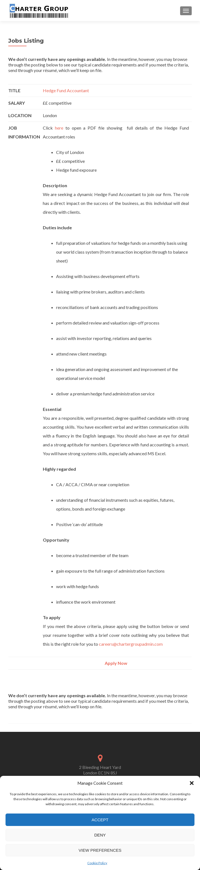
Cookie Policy (97, 863)
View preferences (99, 850)
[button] (191, 783)
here (60, 127)
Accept (100, 819)
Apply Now (116, 663)
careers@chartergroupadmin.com (131, 644)
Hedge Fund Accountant (66, 90)
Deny (100, 835)
